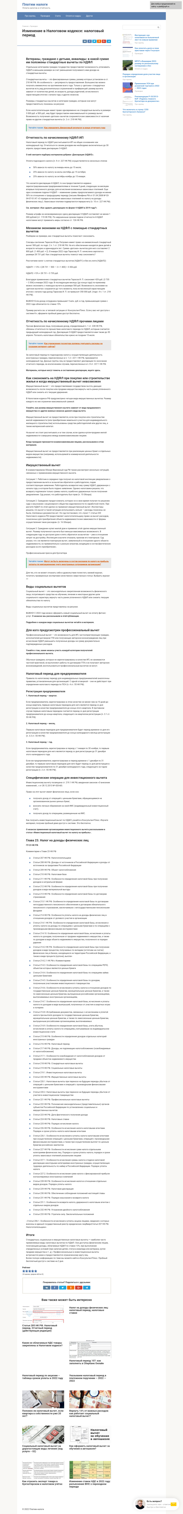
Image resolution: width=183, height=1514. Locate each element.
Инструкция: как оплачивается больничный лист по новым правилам (147, 37)
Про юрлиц (30, 16)
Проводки (45, 16)
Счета (58, 16)
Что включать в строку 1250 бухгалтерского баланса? (135, 110)
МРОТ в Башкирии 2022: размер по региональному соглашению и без (146, 63)
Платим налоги (35, 4)
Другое (89, 16)
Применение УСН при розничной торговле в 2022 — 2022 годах (147, 85)
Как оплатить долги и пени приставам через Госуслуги (147, 49)
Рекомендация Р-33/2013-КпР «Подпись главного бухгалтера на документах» (147, 98)
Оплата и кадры (73, 16)
